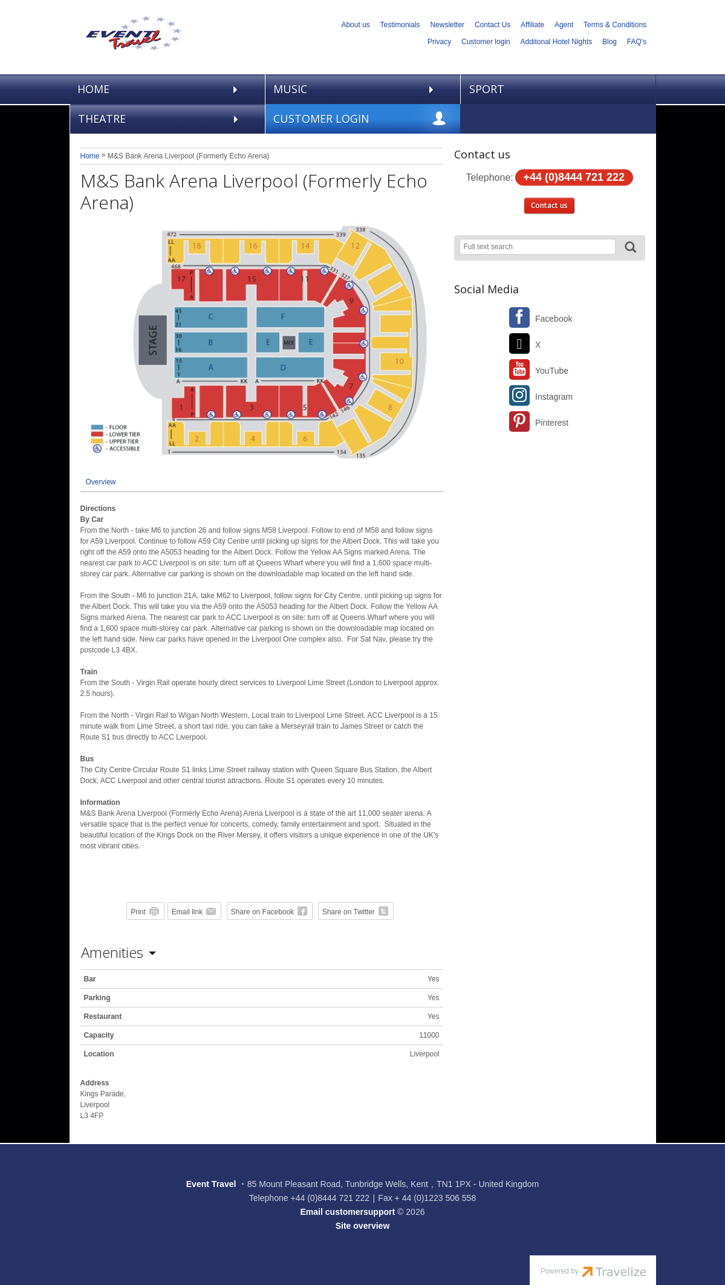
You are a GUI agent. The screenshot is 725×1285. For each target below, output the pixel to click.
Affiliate (532, 25)
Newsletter (447, 25)
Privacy (439, 41)
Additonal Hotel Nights (557, 41)
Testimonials (400, 25)
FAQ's (636, 41)
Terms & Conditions (615, 25)
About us (355, 25)
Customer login (485, 41)
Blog (609, 41)
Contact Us (492, 25)
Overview (101, 482)
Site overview (363, 1226)
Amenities (112, 952)
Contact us (549, 205)
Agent (563, 25)
